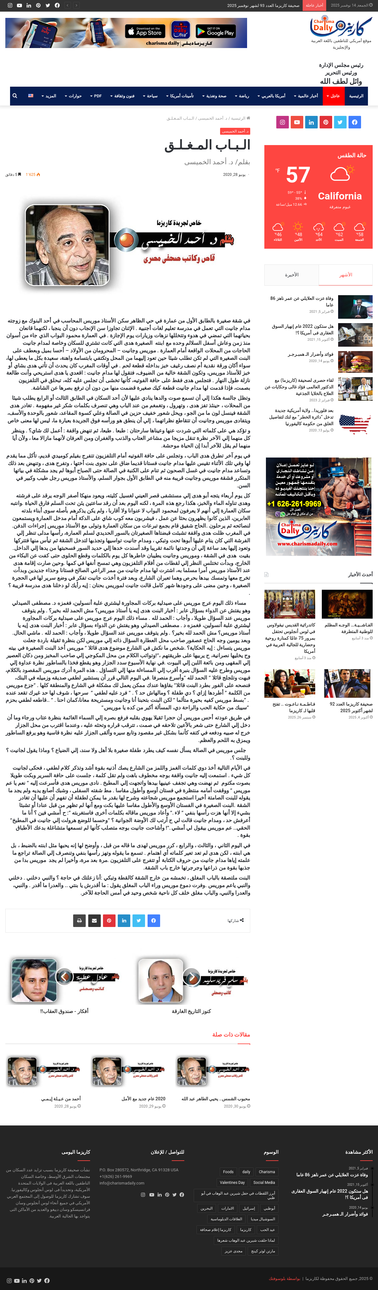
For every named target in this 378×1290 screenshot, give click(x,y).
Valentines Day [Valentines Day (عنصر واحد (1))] (232, 1182)
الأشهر (345, 275)
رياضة (244, 96)
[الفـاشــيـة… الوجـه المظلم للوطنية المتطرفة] (347, 604)
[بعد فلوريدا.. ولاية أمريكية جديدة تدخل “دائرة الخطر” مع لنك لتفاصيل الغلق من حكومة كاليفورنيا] (355, 424)
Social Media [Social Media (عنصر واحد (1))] (264, 1182)
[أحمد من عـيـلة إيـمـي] (43, 1071)
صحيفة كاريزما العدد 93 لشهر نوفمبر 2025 (263, 5)
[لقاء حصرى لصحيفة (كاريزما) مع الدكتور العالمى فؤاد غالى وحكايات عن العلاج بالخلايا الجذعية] (355, 389)
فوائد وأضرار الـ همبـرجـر (310, 354)
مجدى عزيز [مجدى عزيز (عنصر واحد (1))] (233, 1251)
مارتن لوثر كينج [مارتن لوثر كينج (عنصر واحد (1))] (263, 1251)
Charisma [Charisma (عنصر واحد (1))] (267, 1172)
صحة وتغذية (216, 96)
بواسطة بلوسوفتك (284, 1278)
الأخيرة (292, 275)
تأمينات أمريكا (182, 96)
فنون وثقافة (124, 96)
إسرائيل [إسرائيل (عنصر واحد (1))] (249, 1208)
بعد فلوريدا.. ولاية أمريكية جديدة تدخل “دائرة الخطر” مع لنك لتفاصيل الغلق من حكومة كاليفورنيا (301, 417)
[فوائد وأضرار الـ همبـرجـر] (355, 362)
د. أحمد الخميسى (213, 118)
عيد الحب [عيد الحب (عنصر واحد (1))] (267, 1230)
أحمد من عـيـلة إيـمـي (61, 1098)
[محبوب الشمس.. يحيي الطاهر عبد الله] (212, 1071)
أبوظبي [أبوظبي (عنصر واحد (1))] (269, 1208)
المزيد (51, 96)
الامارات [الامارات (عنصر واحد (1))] (227, 1208)
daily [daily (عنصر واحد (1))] (246, 1172)
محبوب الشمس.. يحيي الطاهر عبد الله (215, 1098)
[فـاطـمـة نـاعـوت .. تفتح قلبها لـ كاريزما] (289, 683)
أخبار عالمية (308, 96)
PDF (98, 96)
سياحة (152, 96)
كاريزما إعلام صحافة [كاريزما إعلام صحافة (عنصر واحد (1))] (215, 1230)
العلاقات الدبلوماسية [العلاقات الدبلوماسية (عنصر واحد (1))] (226, 1219)
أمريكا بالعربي (273, 96)
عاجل (335, 96)
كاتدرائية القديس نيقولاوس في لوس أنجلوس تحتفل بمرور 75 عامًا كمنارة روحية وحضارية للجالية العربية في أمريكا (290, 638)
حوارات (75, 96)
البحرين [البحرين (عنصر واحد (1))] (207, 1208)
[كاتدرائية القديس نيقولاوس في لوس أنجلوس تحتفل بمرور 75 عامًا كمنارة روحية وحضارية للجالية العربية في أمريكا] (289, 604)
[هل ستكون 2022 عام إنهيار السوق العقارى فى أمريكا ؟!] (355, 335)
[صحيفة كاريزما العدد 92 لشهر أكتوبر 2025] (347, 683)
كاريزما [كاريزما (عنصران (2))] (245, 1230)
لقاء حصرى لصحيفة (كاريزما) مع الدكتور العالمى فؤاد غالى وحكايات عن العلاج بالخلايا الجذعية (299, 387)
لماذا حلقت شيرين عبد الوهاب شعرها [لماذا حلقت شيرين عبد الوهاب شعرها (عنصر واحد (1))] (246, 1240)
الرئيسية (356, 96)
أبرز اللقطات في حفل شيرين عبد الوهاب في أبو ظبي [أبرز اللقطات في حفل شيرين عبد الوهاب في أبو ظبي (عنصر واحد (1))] (238, 1195)
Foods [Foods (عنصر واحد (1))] (228, 1172)
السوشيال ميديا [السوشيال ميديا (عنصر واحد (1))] (263, 1219)
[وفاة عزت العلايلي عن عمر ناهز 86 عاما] (355, 307)
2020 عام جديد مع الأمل (143, 1098)
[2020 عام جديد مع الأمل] (127, 1071)
